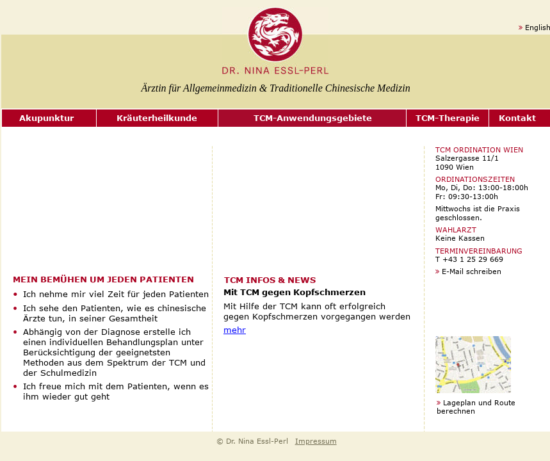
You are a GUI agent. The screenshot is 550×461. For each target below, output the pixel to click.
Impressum (316, 441)
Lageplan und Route (479, 402)
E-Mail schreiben (471, 271)
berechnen (456, 411)
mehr (234, 330)
